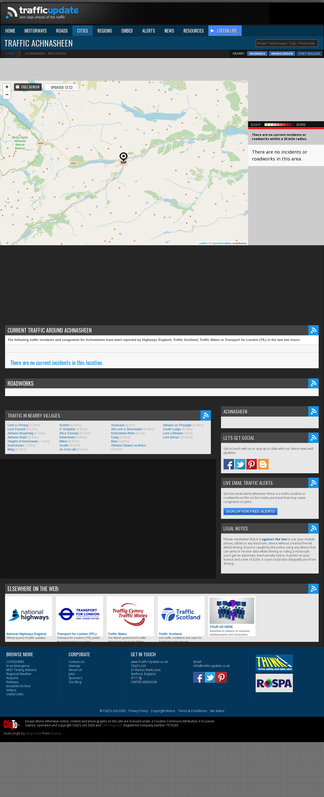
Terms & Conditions (192, 711)
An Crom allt (67, 449)
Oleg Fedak (34, 733)
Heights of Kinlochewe (23, 441)
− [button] (7, 95)
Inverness (284, 53)
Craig (114, 437)
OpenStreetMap (222, 243)
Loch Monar (171, 437)
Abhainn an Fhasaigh (177, 425)
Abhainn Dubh (17, 437)
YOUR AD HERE (232, 613)
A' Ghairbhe (67, 429)
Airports (12, 678)
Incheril (64, 425)
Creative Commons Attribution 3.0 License (184, 721)
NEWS (169, 30)
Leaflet (202, 243)
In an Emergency (18, 666)
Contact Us (76, 662)
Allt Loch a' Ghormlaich (126, 429)
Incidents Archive (18, 686)
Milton (63, 441)
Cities (10, 53)
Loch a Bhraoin (173, 433)
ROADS (62, 30)
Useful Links (14, 694)
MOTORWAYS (36, 30)
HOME (10, 30)
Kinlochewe (67, 437)
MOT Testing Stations (21, 670)
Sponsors (75, 678)
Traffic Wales (130, 617)
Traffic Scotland (181, 617)
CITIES (82, 30)
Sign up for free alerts (250, 511)
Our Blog (75, 682)
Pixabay (56, 733)
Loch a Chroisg (18, 425)
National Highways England (28, 617)
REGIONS (104, 30)
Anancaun (118, 425)
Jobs (72, 674)
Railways (12, 682)
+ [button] (7, 87)
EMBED (127, 30)
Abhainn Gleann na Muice (128, 445)
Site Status (217, 711)
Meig (11, 449)
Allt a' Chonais (68, 433)
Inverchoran (16, 445)
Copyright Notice (163, 711)
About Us (75, 670)
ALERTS (148, 30)
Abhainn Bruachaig (20, 433)
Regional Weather (19, 674)
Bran (114, 441)
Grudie (63, 445)
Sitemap (74, 666)
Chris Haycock (112, 725)
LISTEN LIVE (227, 30)
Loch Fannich (17, 429)
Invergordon (309, 53)
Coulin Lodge (172, 429)
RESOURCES (194, 30)
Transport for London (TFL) (79, 617)
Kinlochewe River (123, 433)
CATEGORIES (15, 662)
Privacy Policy (138, 711)
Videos (11, 690)
